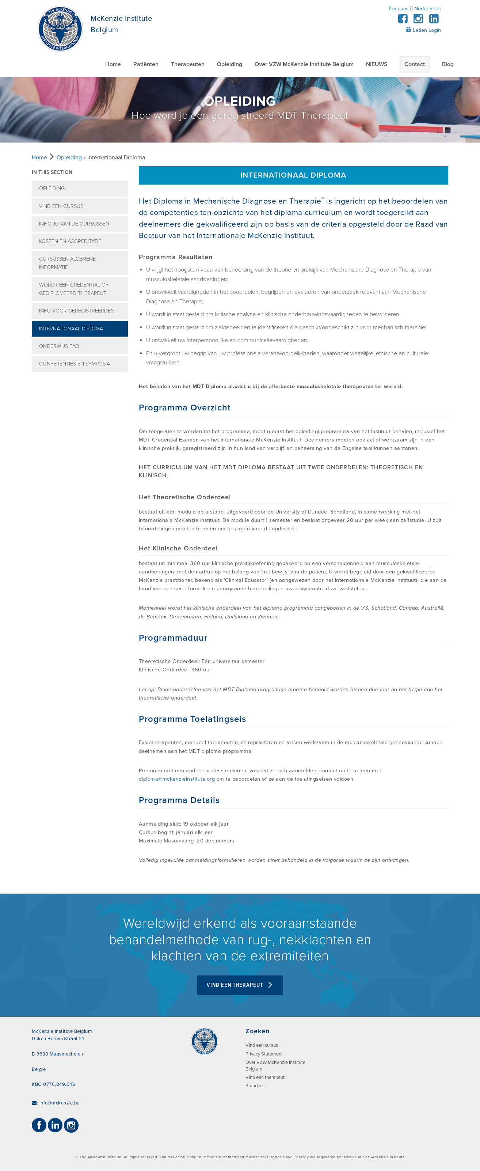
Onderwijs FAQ (59, 346)
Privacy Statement (264, 1054)
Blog (448, 64)
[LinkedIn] (434, 21)
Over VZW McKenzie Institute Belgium (304, 64)
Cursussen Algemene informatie (67, 263)
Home (113, 64)
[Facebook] (403, 21)
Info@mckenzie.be (59, 1103)
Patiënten (146, 64)
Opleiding (229, 64)
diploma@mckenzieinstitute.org (177, 779)
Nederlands (427, 8)
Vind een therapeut (265, 1077)
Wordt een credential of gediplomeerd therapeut (73, 289)
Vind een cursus (61, 206)
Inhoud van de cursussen (74, 224)
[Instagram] (418, 21)
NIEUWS (376, 64)
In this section (52, 172)
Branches (254, 1086)
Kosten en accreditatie (70, 241)
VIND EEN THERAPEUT (240, 985)
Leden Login (423, 30)
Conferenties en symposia (74, 364)
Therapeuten (188, 64)
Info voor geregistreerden (76, 311)
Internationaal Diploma (71, 329)
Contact (414, 64)
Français (398, 8)
